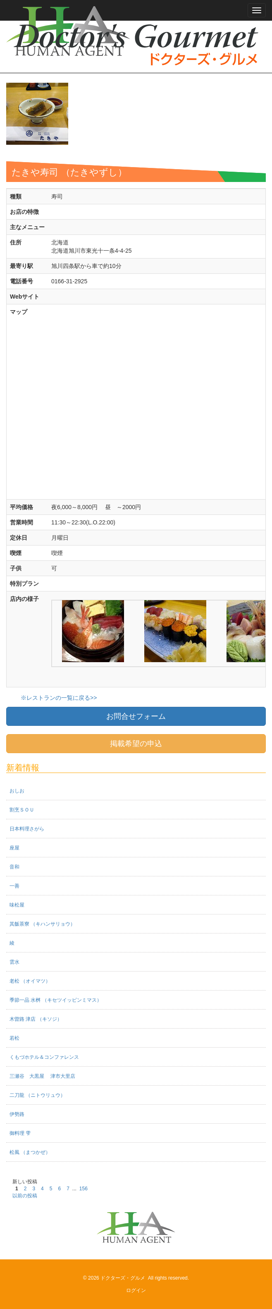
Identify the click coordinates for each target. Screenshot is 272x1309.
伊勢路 (17, 1114)
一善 (14, 886)
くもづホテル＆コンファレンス (44, 1057)
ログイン (136, 1290)
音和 (14, 867)
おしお (17, 791)
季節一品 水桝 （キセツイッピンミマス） (56, 1000)
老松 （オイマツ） (30, 981)
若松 (14, 1038)
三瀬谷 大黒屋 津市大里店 (42, 1076)
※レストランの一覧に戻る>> (59, 697)
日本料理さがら (27, 829)
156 (83, 1189)
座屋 (14, 848)
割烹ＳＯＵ (22, 810)
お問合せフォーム (136, 716)
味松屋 (17, 905)
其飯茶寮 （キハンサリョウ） (42, 924)
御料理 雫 (20, 1133)
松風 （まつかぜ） (30, 1152)
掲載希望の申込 (136, 743)
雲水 (14, 962)
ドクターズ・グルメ (122, 1278)
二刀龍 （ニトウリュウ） (37, 1095)
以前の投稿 (24, 1196)
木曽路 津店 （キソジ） (36, 1019)
